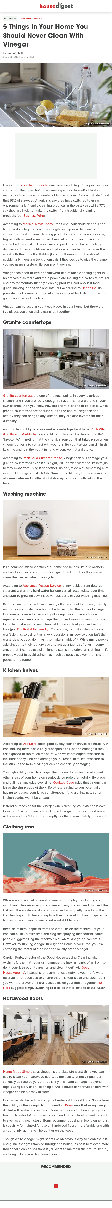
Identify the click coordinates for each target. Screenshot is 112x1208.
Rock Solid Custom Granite (42, 458)
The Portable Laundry (33, 629)
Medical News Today (38, 224)
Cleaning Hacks (31, 18)
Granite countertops (18, 395)
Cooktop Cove (63, 782)
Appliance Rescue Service (42, 585)
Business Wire (33, 215)
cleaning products (34, 185)
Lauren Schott (15, 53)
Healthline (89, 288)
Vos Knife (29, 743)
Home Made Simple (17, 1071)
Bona (69, 1105)
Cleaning (10, 18)
